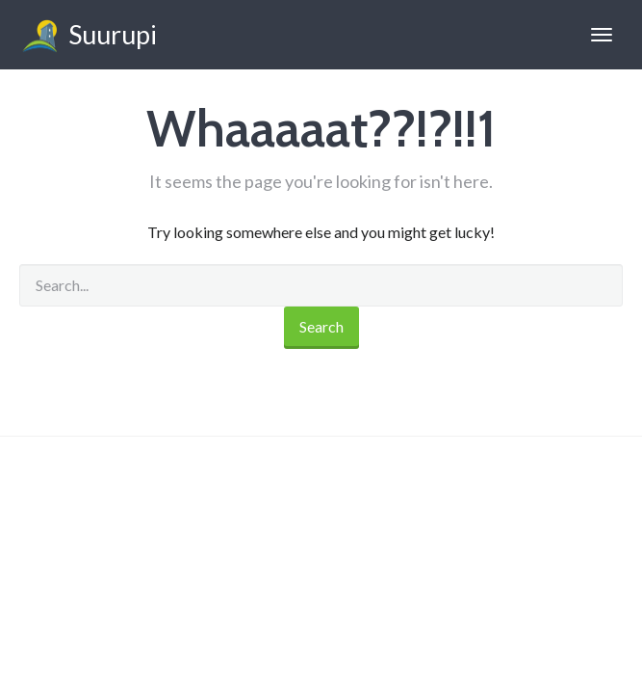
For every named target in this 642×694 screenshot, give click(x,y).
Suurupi (88, 37)
